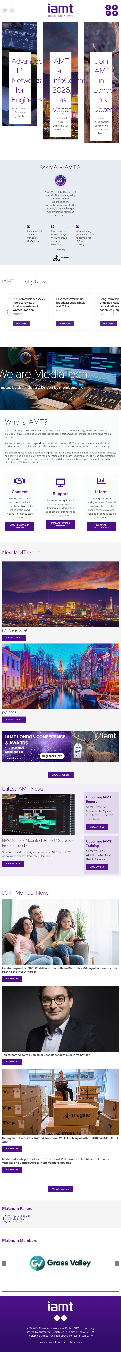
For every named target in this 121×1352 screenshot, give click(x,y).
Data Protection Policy (69, 1342)
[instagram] (5, 10)
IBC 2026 (9, 712)
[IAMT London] (60, 732)
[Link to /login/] (115, 7)
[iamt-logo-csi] (60, 4)
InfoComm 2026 (14, 630)
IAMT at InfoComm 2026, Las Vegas (69, 85)
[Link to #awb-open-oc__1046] (108, 13)
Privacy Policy (47, 1342)
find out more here (64, 213)
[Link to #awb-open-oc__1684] (115, 13)
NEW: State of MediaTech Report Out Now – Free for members (38, 843)
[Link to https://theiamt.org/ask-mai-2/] (108, 7)
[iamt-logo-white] (60, 1302)
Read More (21, 323)
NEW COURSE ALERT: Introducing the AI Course (99, 855)
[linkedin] (12, 10)
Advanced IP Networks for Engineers (27, 80)
